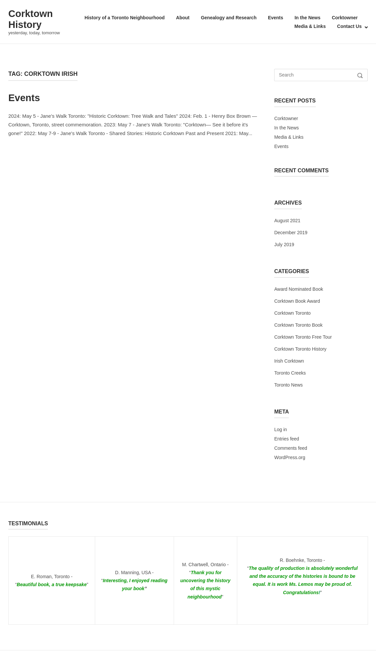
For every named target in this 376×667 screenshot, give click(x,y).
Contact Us (349, 26)
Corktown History (30, 19)
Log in (280, 429)
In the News (307, 17)
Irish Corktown (289, 361)
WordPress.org (289, 457)
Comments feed (290, 448)
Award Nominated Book (298, 289)
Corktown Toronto (292, 313)
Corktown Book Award (297, 301)
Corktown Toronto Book (298, 325)
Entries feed (286, 438)
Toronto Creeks (290, 373)
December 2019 (290, 232)
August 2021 (287, 220)
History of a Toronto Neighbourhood (125, 17)
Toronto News (288, 385)
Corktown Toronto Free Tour (303, 337)
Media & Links (310, 26)
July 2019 (284, 244)
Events (275, 17)
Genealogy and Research (229, 17)
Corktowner (345, 17)
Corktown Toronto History (300, 349)
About (182, 17)
